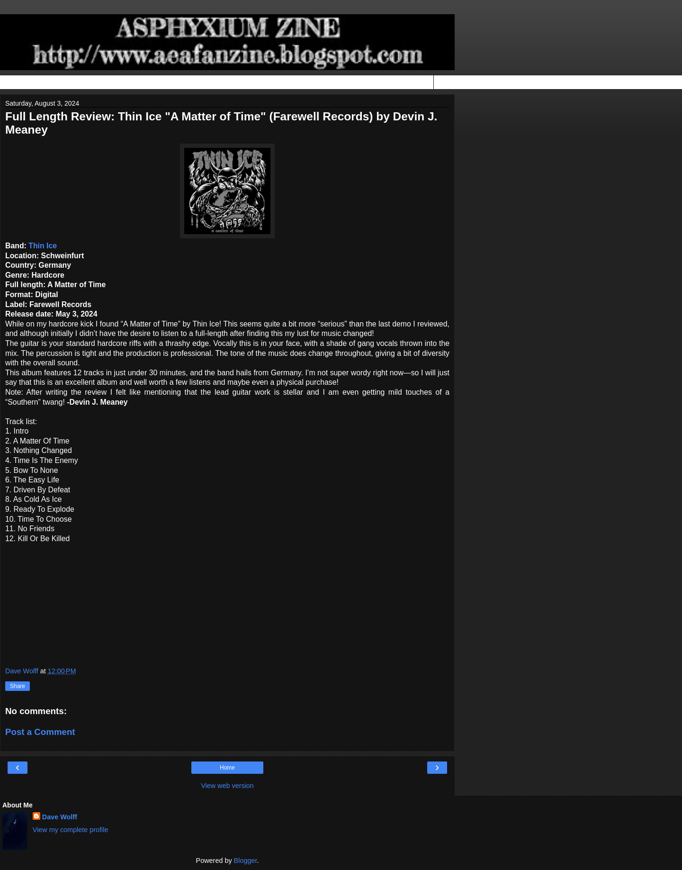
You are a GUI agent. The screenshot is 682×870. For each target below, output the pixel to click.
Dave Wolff (59, 817)
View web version (227, 785)
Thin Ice (42, 246)
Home (227, 767)
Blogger (245, 860)
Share (17, 686)
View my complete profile (70, 830)
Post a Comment (40, 732)
